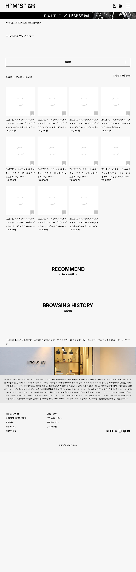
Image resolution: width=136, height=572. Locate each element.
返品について (52, 414)
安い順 (19, 76)
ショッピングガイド (12, 414)
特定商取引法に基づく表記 (16, 418)
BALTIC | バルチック (98, 339)
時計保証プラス (53, 422)
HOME (9, 339)
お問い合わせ (11, 431)
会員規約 (9, 422)
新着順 (9, 76)
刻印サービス (11, 427)
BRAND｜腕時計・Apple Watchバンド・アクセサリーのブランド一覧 (50, 339)
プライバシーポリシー (55, 418)
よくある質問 (52, 427)
